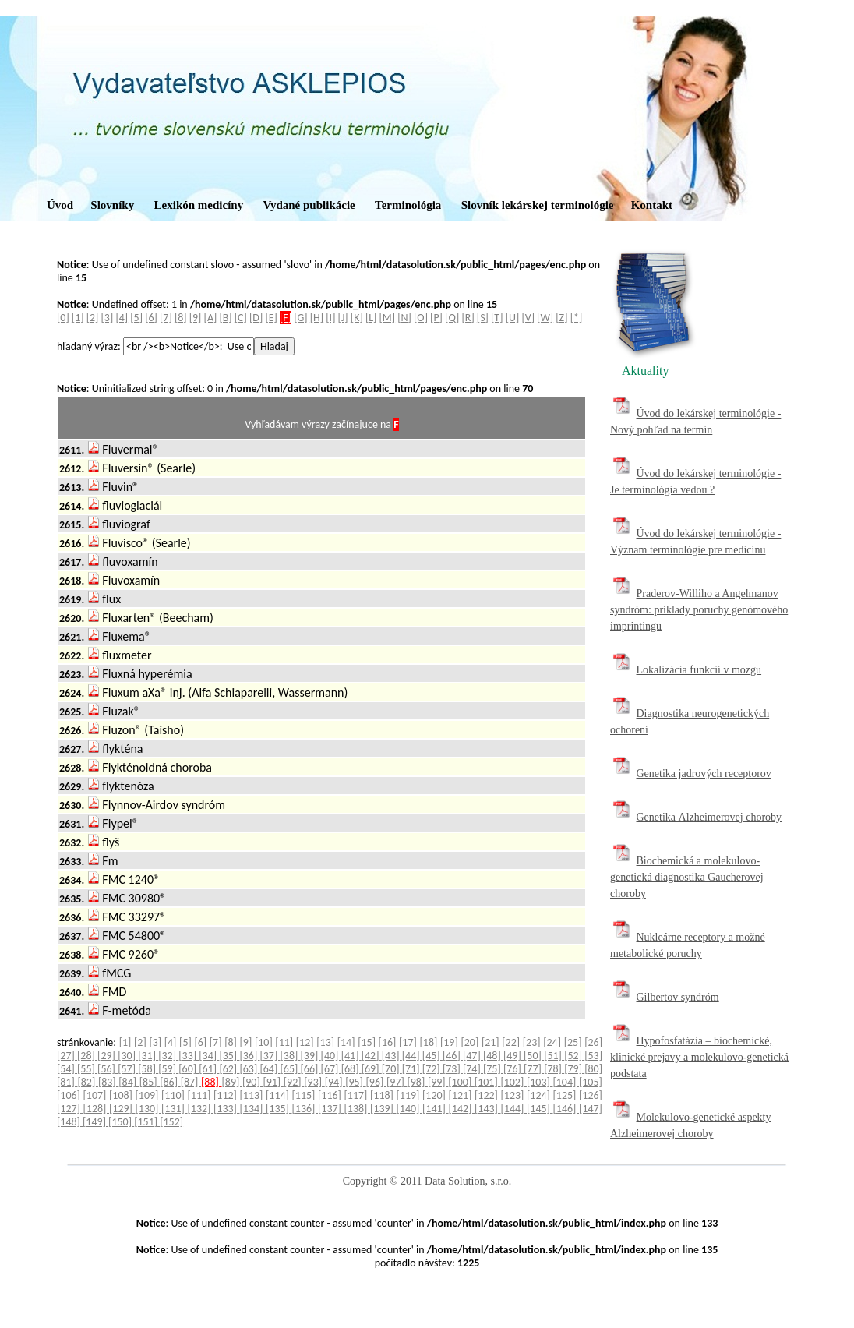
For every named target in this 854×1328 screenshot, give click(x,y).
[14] (347, 1042)
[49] (513, 1055)
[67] (331, 1068)
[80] (593, 1068)
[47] (473, 1055)
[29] (107, 1055)
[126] (590, 1095)
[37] (269, 1055)
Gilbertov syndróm (678, 997)
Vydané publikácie (309, 205)
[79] (574, 1068)
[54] (67, 1068)
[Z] (561, 317)
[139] (383, 1108)
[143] (488, 1108)
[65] (291, 1068)
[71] (412, 1068)
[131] (174, 1108)
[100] (461, 1082)
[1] (78, 317)
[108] (122, 1095)
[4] (121, 317)
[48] (493, 1055)
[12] (306, 1042)
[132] (201, 1108)
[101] (488, 1082)
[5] (136, 317)
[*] (576, 317)
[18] (430, 1042)
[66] (311, 1068)
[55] (87, 1068)
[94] (335, 1082)
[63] (249, 1068)
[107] (96, 1095)
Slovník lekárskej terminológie (537, 205)
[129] (122, 1108)
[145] (540, 1108)
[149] (95, 1121)
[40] (331, 1055)
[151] (147, 1121)
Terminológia (408, 205)
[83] (108, 1082)
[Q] (452, 317)
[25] (574, 1042)
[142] (462, 1108)
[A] (210, 317)
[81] (67, 1082)
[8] (181, 317)
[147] (590, 1108)
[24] (553, 1042)
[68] (351, 1068)
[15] (368, 1042)
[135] (279, 1108)
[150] (121, 1121)
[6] (151, 317)
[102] (513, 1082)
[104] (565, 1082)
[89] (232, 1082)
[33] (188, 1055)
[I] (330, 317)
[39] (311, 1055)
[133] (227, 1108)
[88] (211, 1082)
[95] (355, 1082)
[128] (96, 1108)
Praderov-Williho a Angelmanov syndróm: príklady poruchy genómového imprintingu (699, 610)
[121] (462, 1095)
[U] (513, 317)
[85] (149, 1082)
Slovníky (112, 205)
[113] (253, 1095)
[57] (128, 1068)
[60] (188, 1068)
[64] (269, 1068)
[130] (149, 1108)
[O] (421, 317)
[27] (67, 1055)
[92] (294, 1082)
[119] (410, 1095)
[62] (229, 1068)
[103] (540, 1082)
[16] (389, 1042)
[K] (357, 317)
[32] (168, 1055)
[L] (370, 317)
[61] (209, 1068)
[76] (513, 1068)
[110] (174, 1095)
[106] (70, 1095)
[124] (540, 1095)
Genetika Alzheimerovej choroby (709, 817)
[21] (492, 1042)
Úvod (60, 205)
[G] (300, 317)
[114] (279, 1095)
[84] (128, 1082)
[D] (256, 317)
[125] (566, 1095)
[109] (149, 1095)
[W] (545, 317)
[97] (396, 1082)
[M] (387, 317)
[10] (265, 1042)
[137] (331, 1108)
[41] (351, 1055)
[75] (493, 1068)
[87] (191, 1082)
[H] (316, 317)
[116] (331, 1095)
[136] (305, 1108)
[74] (473, 1068)
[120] (435, 1095)
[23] (533, 1042)
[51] (554, 1055)
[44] (412, 1055)
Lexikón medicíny (199, 205)
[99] (438, 1082)
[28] (87, 1055)
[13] (326, 1042)
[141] (435, 1108)
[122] (488, 1095)
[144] (514, 1108)
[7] (166, 317)
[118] (383, 1095)
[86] (170, 1082)
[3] (107, 317)
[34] (209, 1055)
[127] (70, 1108)
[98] (417, 1082)
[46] (453, 1055)
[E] (271, 317)
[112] (227, 1095)
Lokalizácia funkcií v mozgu (699, 670)
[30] (128, 1055)
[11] (285, 1042)
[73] (453, 1068)
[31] (148, 1055)
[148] (70, 1121)
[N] (404, 317)
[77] (534, 1068)
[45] (432, 1055)
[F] (285, 317)
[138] (357, 1108)
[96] (376, 1082)
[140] (410, 1108)
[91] (273, 1082)
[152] (171, 1121)
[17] (409, 1042)
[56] (107, 1068)
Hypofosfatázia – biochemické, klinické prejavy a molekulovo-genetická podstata (699, 1057)
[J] (343, 317)
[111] (201, 1095)
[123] (514, 1095)
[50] (534, 1055)
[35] (229, 1055)
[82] (87, 1082)
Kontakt (651, 205)
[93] (314, 1082)
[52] (574, 1055)
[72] (432, 1068)
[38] (291, 1055)
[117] (357, 1095)
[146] (566, 1108)
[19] (450, 1042)
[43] (392, 1055)
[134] (253, 1108)
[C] (241, 317)
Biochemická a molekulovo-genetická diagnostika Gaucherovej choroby (687, 877)
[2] (92, 317)
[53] (593, 1055)
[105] (590, 1082)
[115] (305, 1095)
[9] (195, 317)
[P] (436, 317)
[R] (468, 317)
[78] (554, 1068)
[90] (252, 1082)
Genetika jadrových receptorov (704, 773)
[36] (249, 1055)
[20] (471, 1042)
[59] (168, 1068)
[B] (225, 317)
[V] (528, 317)
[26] (593, 1042)
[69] (372, 1068)
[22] (512, 1042)
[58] (148, 1068)
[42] (372, 1055)
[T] (497, 317)
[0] (63, 317)
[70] (392, 1068)
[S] (483, 317)
